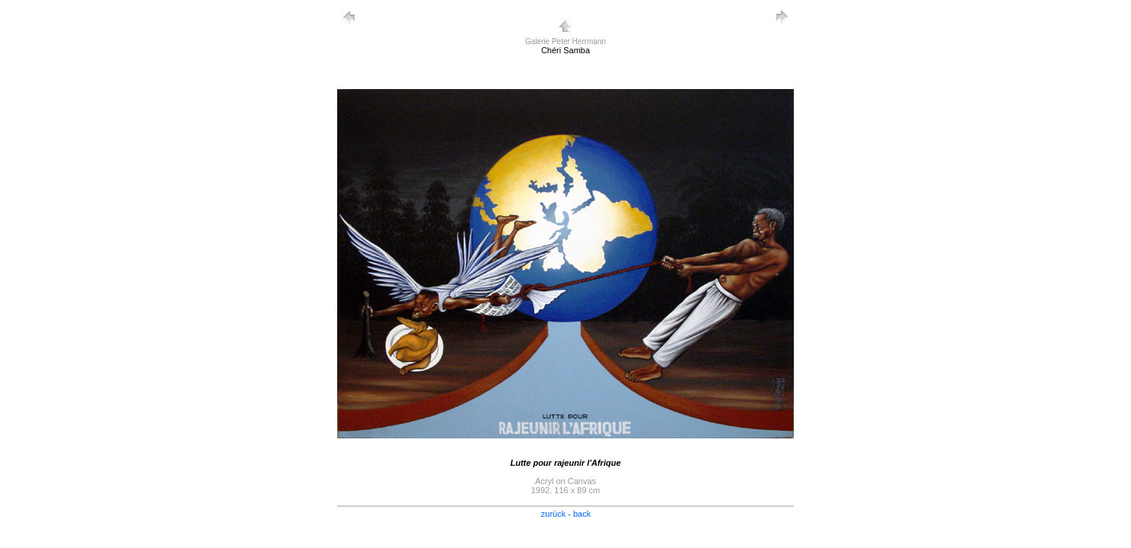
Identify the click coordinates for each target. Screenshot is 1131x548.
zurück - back (566, 513)
